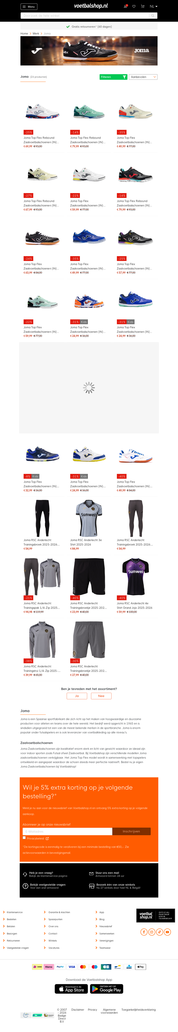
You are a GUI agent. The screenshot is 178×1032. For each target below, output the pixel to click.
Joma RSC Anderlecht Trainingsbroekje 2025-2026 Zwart (88, 606)
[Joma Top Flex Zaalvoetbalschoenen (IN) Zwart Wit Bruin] (42, 240)
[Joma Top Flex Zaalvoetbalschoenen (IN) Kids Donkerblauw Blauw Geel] (42, 458)
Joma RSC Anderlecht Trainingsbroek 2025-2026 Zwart (40, 542)
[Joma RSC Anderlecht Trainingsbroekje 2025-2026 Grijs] (89, 642)
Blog (101, 919)
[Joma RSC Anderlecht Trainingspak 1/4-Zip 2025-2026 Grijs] (42, 579)
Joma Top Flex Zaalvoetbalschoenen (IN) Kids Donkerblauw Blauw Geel (40, 484)
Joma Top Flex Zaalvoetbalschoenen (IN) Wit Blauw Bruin (133, 484)
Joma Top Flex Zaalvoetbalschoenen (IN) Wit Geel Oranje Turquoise (86, 203)
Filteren (113, 77)
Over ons (53, 926)
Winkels (52, 940)
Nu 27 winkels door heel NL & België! (118, 887)
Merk (36, 33)
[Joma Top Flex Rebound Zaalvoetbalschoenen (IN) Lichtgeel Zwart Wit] (42, 177)
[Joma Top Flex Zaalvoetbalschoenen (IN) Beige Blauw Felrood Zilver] (135, 114)
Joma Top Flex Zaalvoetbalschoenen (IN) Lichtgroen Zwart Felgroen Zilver (40, 330)
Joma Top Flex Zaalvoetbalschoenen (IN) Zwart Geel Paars (133, 266)
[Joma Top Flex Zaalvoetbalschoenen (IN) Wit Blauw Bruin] (135, 458)
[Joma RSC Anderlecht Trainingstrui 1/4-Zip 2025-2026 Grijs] (42, 642)
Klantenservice (14, 912)
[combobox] (89, 15)
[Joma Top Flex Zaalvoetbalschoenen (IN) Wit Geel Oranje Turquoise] (89, 177)
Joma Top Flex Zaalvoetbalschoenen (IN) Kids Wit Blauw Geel (86, 484)
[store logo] (89, 6)
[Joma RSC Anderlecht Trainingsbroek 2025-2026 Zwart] (42, 518)
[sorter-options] (143, 77)
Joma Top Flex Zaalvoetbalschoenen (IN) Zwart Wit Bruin (40, 266)
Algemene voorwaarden (109, 1011)
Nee (101, 696)
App (101, 912)
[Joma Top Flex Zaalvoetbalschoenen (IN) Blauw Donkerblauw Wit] (89, 240)
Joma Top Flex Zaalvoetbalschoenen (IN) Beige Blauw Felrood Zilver (134, 140)
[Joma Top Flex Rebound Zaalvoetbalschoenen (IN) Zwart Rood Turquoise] (135, 177)
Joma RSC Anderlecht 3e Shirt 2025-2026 (86, 542)
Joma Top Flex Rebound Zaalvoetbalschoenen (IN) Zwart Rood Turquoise (133, 203)
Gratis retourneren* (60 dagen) (92, 26)
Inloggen (125, 6)
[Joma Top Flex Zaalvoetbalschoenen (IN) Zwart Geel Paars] (135, 240)
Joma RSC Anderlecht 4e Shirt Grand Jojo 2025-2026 (135, 605)
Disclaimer (77, 1009)
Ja (77, 696)
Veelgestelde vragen (18, 947)
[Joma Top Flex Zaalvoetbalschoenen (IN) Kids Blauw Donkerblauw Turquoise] (135, 303)
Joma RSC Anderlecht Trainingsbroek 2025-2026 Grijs (133, 542)
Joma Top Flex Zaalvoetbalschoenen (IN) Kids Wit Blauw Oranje (86, 330)
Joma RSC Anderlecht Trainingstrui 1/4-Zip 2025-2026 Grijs (41, 669)
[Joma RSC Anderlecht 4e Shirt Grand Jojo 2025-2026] (135, 579)
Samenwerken (106, 933)
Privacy (92, 1009)
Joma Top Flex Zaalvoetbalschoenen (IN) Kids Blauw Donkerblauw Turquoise (133, 330)
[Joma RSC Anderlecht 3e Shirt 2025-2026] (89, 518)
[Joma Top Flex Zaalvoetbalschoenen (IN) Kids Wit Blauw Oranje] (89, 303)
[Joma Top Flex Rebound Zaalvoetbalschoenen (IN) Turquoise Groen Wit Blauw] (89, 114)
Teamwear (105, 947)
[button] (154, 6)
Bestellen (11, 919)
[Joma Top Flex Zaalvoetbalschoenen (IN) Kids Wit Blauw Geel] (89, 458)
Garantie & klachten (59, 912)
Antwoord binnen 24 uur (110, 875)
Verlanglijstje (134, 6)
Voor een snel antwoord (44, 887)
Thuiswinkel (48, 1015)
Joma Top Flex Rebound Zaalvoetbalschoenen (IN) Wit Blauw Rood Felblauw (40, 140)
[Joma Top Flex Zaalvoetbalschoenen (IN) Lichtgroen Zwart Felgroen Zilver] (42, 303)
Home (24, 33)
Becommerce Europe (25, 1015)
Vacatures (53, 947)
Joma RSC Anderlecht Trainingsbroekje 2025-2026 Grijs (88, 669)
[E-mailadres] (67, 831)
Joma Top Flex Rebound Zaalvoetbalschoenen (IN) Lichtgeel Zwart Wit (40, 203)
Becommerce (37, 1015)
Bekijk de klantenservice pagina (48, 875)
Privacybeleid (35, 838)
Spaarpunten (55, 919)
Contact (52, 933)
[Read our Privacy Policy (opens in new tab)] (47, 838)
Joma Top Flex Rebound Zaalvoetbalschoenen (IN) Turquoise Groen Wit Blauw (87, 140)
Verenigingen (106, 940)
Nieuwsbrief (105, 926)
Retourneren (13, 940)
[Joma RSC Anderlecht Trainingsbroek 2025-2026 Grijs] (135, 518)
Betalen (11, 926)
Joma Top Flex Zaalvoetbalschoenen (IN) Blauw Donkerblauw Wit (86, 266)
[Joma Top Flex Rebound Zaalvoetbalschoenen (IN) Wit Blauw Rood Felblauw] (42, 114)
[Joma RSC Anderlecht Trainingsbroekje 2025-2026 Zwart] (89, 579)
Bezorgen (12, 933)
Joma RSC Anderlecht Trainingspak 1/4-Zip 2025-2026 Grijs (41, 606)
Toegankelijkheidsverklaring (139, 1009)
